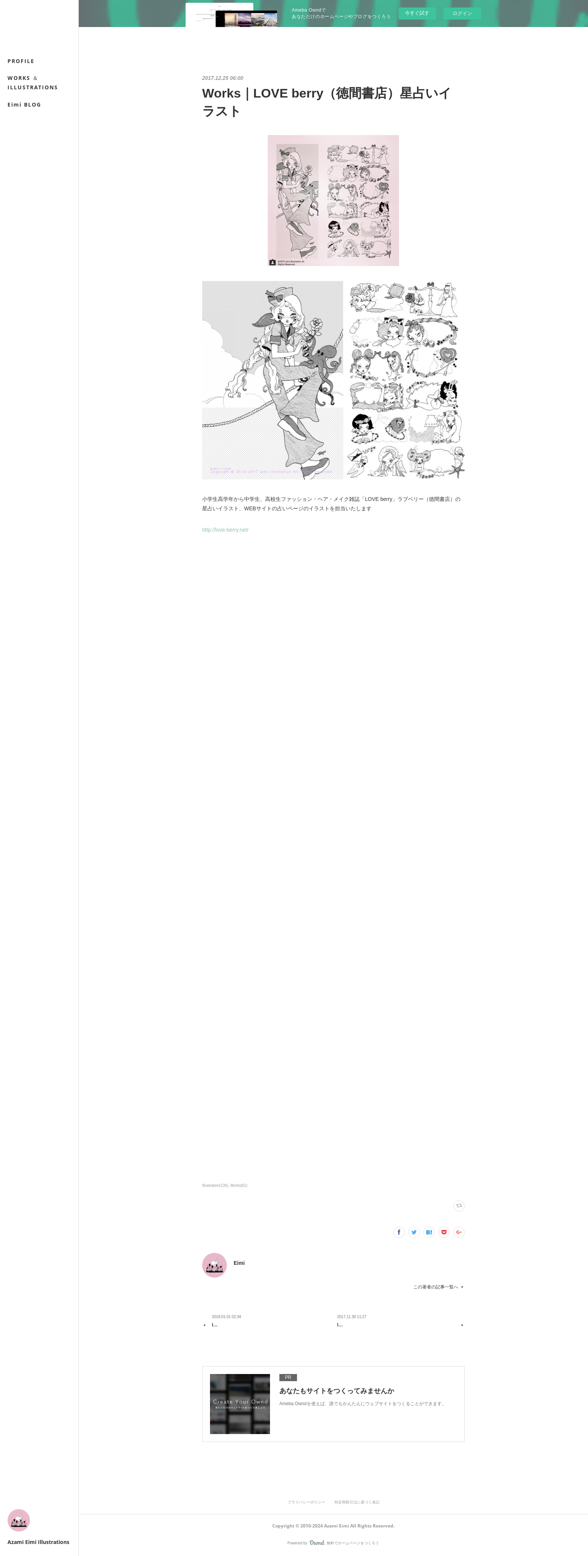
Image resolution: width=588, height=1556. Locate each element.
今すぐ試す (417, 13)
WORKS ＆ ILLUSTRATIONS (33, 82)
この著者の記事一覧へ (439, 1287)
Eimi (239, 1263)
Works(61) (239, 1185)
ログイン (462, 13)
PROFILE (21, 61)
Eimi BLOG (24, 104)
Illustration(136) (215, 1185)
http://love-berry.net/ (225, 530)
